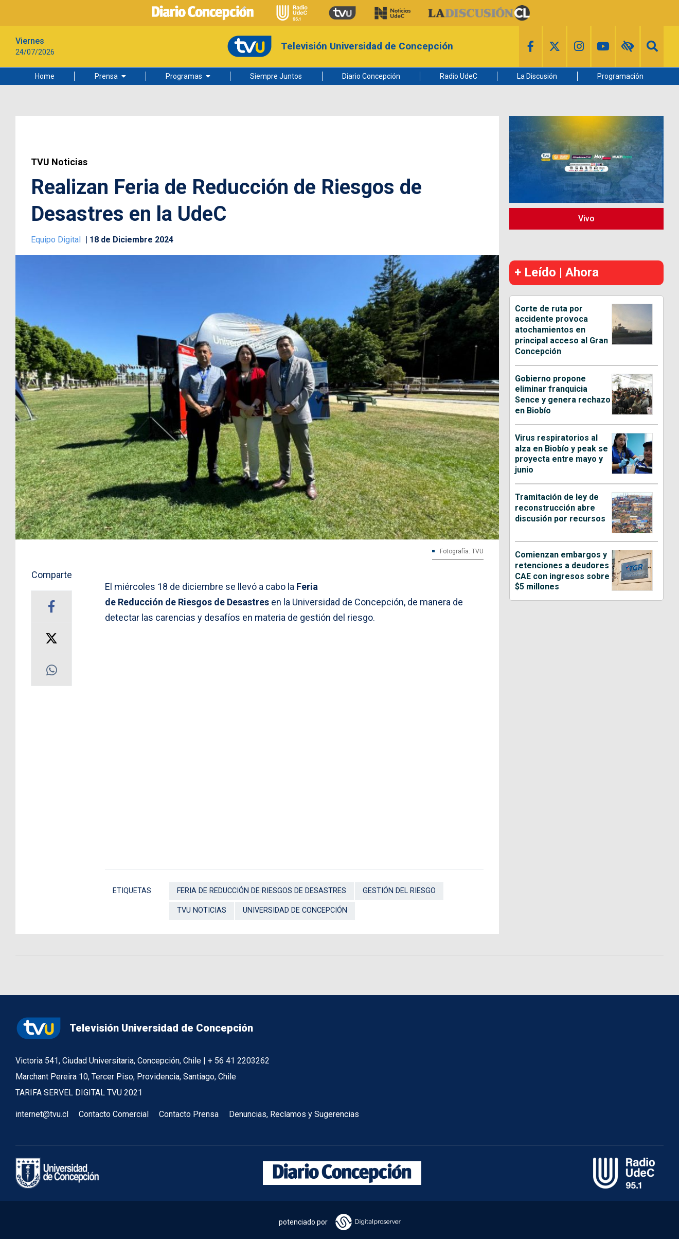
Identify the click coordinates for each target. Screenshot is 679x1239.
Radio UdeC (458, 76)
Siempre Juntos (276, 76)
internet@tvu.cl (41, 1114)
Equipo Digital (57, 240)
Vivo (586, 218)
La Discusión (537, 76)
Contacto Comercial (114, 1114)
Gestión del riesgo (399, 890)
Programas (184, 76)
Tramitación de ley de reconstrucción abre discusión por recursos (560, 507)
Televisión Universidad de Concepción (134, 1028)
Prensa (106, 76)
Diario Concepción (371, 76)
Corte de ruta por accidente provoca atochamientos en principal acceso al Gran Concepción (561, 330)
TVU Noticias (59, 162)
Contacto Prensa (189, 1114)
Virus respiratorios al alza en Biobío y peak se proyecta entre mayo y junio (561, 454)
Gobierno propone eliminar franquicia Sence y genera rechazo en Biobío (563, 394)
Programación (620, 76)
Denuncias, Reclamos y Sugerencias (294, 1114)
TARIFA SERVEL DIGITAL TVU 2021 (78, 1092)
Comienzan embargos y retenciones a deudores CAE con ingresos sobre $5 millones (562, 570)
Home (45, 76)
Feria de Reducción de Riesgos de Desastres (261, 890)
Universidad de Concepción (295, 910)
